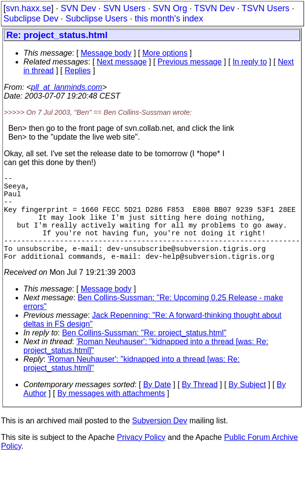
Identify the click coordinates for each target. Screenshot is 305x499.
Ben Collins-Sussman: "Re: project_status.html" (144, 354)
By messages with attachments (111, 415)
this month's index (169, 18)
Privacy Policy (141, 459)
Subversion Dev (159, 442)
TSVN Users (265, 8)
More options (165, 53)
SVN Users (124, 8)
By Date (157, 406)
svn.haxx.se (28, 8)
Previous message (190, 62)
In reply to (250, 62)
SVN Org (170, 8)
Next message (121, 62)
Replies (78, 70)
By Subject (246, 406)
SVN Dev (78, 8)
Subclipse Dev (30, 18)
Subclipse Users (96, 18)
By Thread (200, 406)
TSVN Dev (214, 8)
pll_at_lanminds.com (66, 87)
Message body (106, 53)
